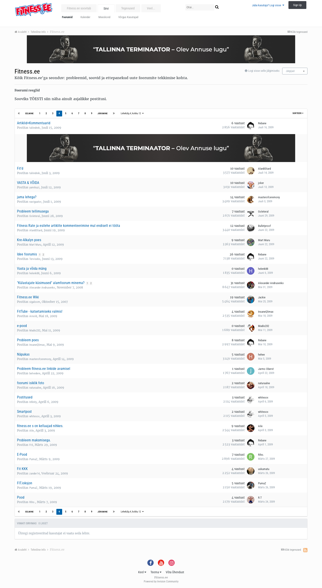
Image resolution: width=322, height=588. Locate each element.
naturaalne (35, 387)
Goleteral (34, 216)
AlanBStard (264, 168)
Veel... (151, 8)
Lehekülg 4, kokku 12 (132, 113)
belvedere (34, 373)
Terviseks (34, 259)
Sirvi (106, 8)
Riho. (261, 454)
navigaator (35, 201)
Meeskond (104, 17)
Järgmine (102, 113)
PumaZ (33, 459)
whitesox (263, 397)
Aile (31, 430)
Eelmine (29, 113)
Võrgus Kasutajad (128, 17)
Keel (142, 572)
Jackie (261, 297)
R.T (260, 497)
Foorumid (67, 17)
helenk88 (34, 273)
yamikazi (34, 187)
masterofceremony (269, 197)
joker (261, 183)
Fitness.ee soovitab (79, 8)
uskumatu (263, 469)
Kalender (85, 17)
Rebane (262, 123)
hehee (261, 354)
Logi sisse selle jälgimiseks (264, 70)
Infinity (33, 402)
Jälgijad (290, 71)
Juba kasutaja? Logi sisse (268, 5)
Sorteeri (297, 113)
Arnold (33, 316)
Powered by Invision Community (161, 581)
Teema (155, 572)
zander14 (34, 473)
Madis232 (34, 330)
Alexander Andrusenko (42, 287)
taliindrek (34, 127)
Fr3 (31, 445)
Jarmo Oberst (266, 369)
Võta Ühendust (175, 572)
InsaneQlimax (265, 311)
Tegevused (128, 8)
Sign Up (297, 5)
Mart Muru (35, 244)
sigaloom (34, 301)
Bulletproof (264, 226)
